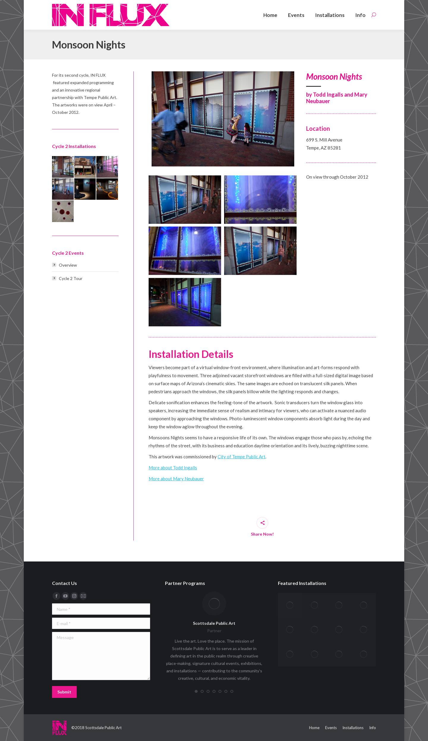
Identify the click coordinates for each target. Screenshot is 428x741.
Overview (68, 265)
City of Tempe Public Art (241, 456)
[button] (196, 691)
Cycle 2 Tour (70, 278)
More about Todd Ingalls (173, 467)
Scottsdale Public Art (214, 623)
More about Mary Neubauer (176, 478)
